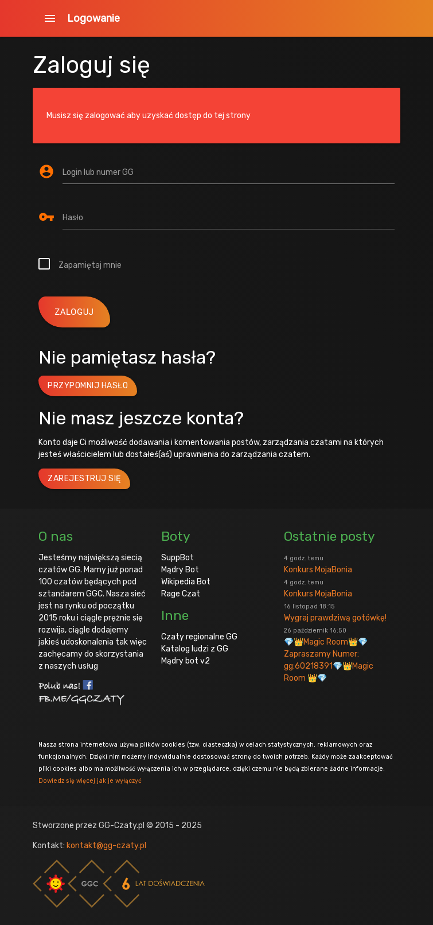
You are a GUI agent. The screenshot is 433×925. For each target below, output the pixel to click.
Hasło (73, 218)
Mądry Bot (180, 570)
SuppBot (177, 558)
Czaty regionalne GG (199, 637)
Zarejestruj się (84, 478)
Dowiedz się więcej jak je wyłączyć (90, 781)
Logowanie (93, 18)
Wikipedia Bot (185, 582)
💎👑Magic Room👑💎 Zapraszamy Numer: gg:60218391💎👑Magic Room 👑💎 (328, 655)
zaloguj (74, 312)
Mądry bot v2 (185, 661)
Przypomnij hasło (88, 386)
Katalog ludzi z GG (194, 649)
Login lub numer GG (98, 172)
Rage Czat (180, 594)
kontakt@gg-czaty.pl (106, 845)
